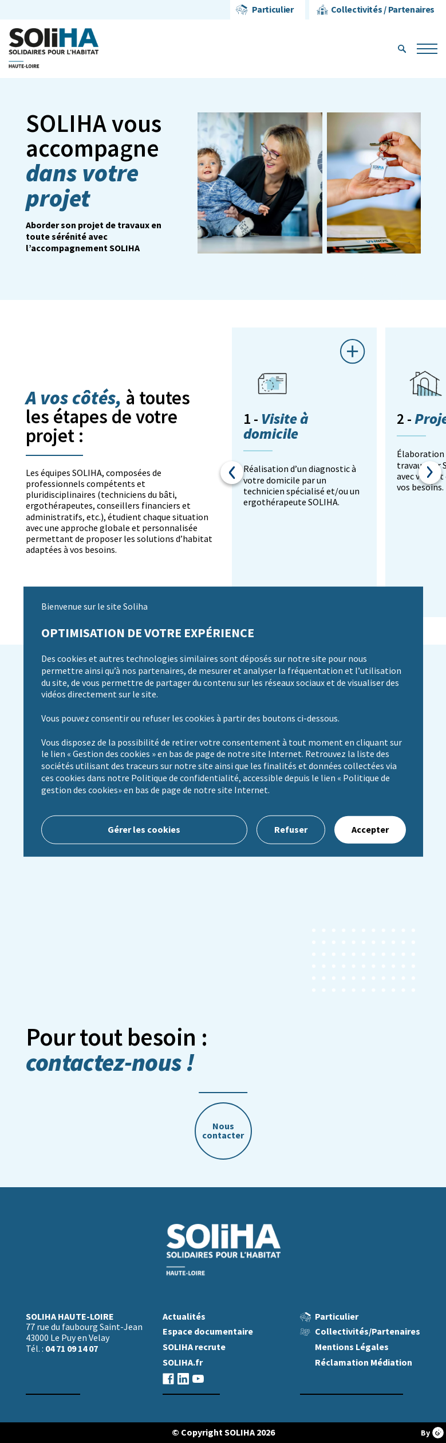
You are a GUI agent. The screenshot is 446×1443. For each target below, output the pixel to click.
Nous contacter (223, 1130)
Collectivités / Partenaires (383, 9)
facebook (168, 1378)
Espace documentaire (208, 1331)
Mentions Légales (352, 1347)
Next (430, 472)
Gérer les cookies (144, 829)
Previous (231, 472)
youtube (198, 1378)
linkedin (183, 1378)
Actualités (184, 1317)
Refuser (290, 829)
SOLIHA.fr (183, 1362)
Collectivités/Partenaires (367, 1331)
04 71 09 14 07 (71, 1349)
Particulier (272, 9)
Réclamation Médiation (363, 1362)
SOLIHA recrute (194, 1347)
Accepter (370, 829)
